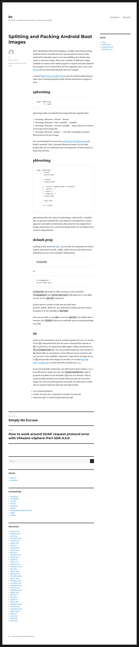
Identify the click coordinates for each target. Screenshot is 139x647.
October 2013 (14, 541)
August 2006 (14, 611)
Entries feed (106, 45)
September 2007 (16, 590)
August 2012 (14, 550)
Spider (12, 513)
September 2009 (16, 567)
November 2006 (16, 604)
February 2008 (15, 581)
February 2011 (15, 564)
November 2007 (16, 585)
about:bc (127, 17)
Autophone (14, 496)
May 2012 (13, 552)
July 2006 (13, 614)
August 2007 (14, 592)
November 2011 (15, 555)
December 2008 (16, 576)
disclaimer (115, 17)
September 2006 (16, 609)
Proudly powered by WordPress (23, 636)
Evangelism (14, 499)
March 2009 (14, 571)
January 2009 (15, 574)
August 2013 (14, 543)
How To (13, 503)
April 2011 (13, 560)
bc (11, 17)
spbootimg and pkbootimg (53, 76)
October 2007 (15, 588)
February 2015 (15, 534)
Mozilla (13, 508)
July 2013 (13, 545)
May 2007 (13, 597)
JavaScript (13, 506)
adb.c (58, 246)
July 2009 (13, 569)
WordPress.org (107, 49)
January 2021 (14, 531)
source (36, 70)
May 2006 (13, 618)
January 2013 (14, 548)
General (13, 501)
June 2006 (14, 616)
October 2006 (15, 607)
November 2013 (15, 538)
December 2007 (16, 583)
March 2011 (14, 562)
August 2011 (14, 557)
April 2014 (13, 536)
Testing (13, 515)
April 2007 (14, 600)
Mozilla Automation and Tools (21, 511)
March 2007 (14, 602)
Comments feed (107, 47)
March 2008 (14, 578)
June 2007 (13, 595)
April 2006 (14, 621)
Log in (104, 42)
